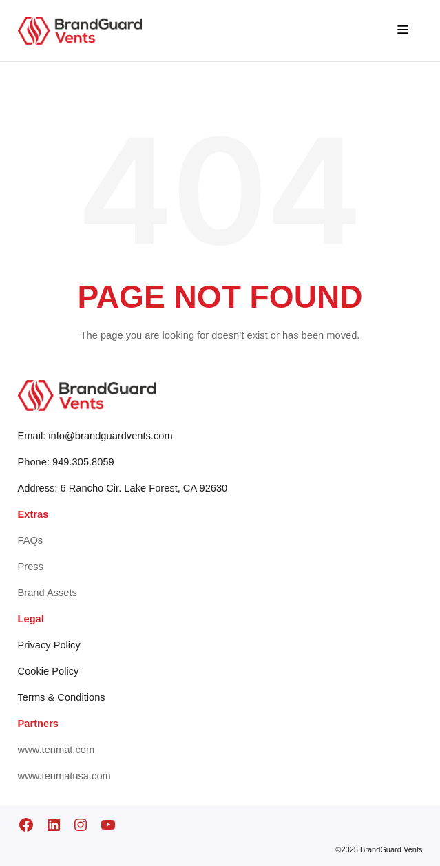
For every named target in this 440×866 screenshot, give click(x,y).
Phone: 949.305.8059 (66, 461)
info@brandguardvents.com (110, 435)
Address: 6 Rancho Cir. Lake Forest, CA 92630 (123, 488)
